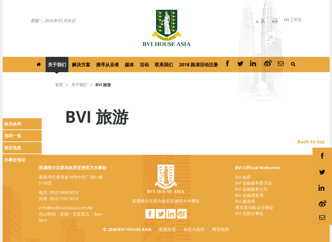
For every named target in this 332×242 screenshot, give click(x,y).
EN (286, 20)
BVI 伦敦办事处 (249, 213)
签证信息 (12, 148)
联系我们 (164, 64)
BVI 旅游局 (245, 201)
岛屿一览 (12, 135)
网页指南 (220, 229)
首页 (59, 85)
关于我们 (57, 64)
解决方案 (81, 64)
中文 (298, 20)
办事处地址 (14, 160)
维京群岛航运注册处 (254, 207)
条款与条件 (194, 229)
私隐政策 (167, 229)
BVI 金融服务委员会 (253, 183)
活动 (144, 64)
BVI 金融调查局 (249, 195)
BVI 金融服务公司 (251, 189)
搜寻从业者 (107, 64)
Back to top (22, 171)
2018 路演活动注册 (198, 64)
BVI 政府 (243, 177)
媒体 (129, 64)
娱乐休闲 (12, 124)
